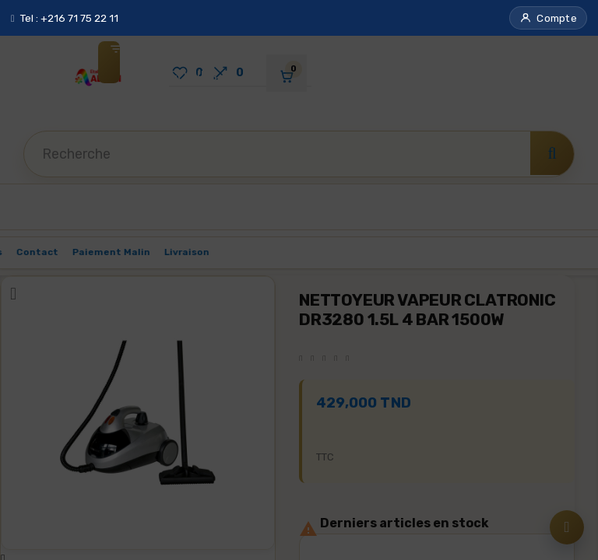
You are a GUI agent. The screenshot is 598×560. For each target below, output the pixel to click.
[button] (548, 18)
